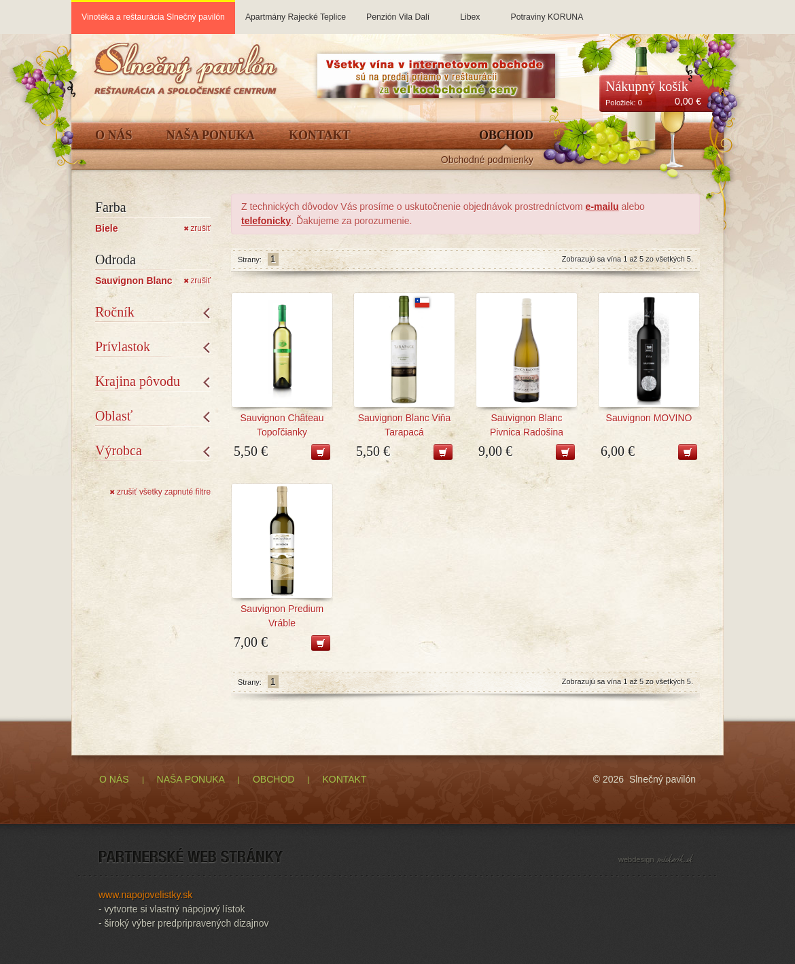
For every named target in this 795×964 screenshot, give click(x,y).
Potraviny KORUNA (546, 11)
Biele (106, 228)
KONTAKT (344, 779)
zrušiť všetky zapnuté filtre (160, 492)
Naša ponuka (210, 135)
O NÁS (114, 779)
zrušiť (197, 228)
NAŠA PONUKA (191, 779)
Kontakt (320, 135)
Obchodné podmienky (487, 160)
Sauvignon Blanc (134, 280)
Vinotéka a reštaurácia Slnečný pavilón (153, 17)
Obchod (506, 135)
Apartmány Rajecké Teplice (295, 11)
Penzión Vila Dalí (397, 11)
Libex (470, 11)
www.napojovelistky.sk (145, 894)
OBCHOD (273, 779)
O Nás (113, 135)
